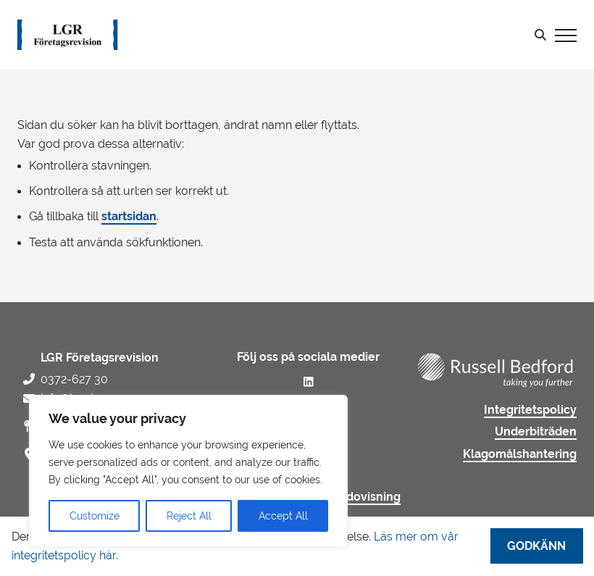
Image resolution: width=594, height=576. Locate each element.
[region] (188, 471)
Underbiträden (536, 431)
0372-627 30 (74, 379)
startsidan (128, 216)
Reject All (189, 516)
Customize (95, 516)
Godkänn (536, 546)
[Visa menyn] (566, 35)
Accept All (283, 516)
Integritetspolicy (530, 410)
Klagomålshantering (520, 454)
